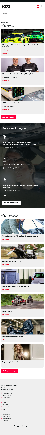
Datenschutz (34, 1)
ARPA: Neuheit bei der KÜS (10, 103)
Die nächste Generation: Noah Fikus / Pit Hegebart (17, 74)
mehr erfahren (6, 239)
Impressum (41, 1)
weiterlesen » (5, 53)
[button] (38, 6)
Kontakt (27, 1)
